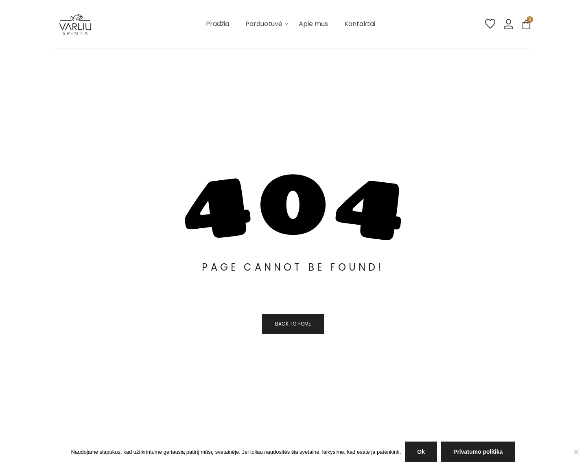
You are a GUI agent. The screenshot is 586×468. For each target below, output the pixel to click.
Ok (421, 451)
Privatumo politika (478, 451)
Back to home (293, 323)
